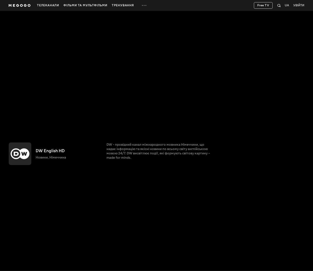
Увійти (298, 5)
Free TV (263, 5)
